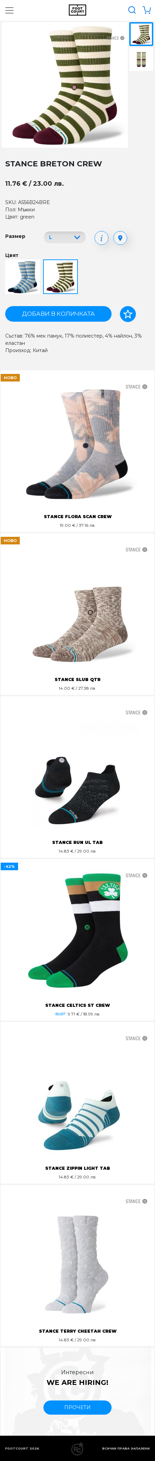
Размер (15, 236)
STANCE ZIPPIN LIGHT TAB (77, 1168)
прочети (77, 1407)
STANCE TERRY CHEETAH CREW (77, 1331)
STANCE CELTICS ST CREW (77, 1005)
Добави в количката (58, 313)
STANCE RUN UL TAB (77, 842)
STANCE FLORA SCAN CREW (78, 516)
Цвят (11, 255)
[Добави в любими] (128, 314)
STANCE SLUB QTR (77, 679)
